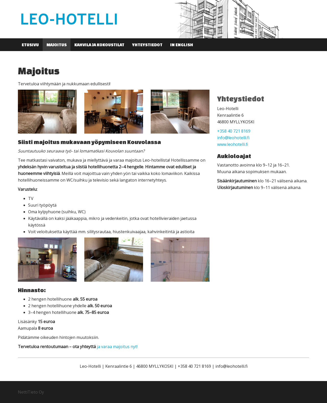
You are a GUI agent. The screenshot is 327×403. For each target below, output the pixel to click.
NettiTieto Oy (31, 392)
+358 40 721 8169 (233, 131)
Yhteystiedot (147, 44)
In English (181, 44)
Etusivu (30, 44)
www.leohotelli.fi (232, 144)
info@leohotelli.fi (233, 137)
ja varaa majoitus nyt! (117, 346)
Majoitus (56, 44)
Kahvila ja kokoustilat (99, 44)
